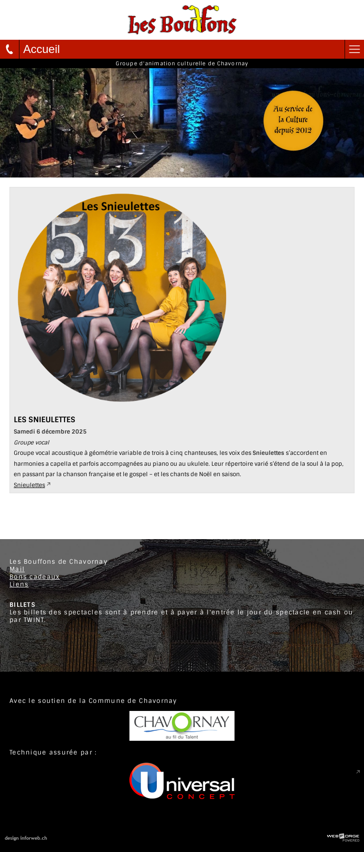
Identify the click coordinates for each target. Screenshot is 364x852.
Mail (17, 569)
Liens (18, 584)
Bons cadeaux (34, 577)
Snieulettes (29, 485)
